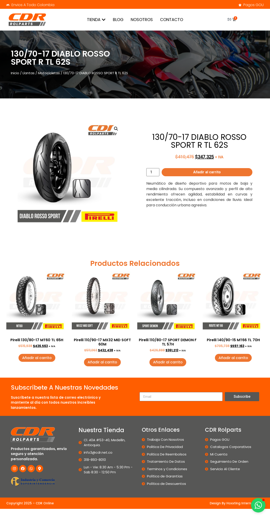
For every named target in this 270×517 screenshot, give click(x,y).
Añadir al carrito (207, 172)
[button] (116, 129)
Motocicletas (49, 73)
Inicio (15, 73)
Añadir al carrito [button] (37, 357)
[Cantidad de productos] (152, 172)
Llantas (29, 73)
